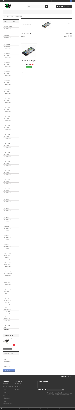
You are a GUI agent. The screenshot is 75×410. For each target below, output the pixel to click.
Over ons (6, 359)
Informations (8, 353)
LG (5, 287)
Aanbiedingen (8, 335)
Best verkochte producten (8, 386)
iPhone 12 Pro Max (8, 26)
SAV (6, 363)
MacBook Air (7, 322)
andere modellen (8, 275)
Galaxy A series (8, 262)
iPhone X (6, 114)
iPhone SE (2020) (8, 78)
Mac (6, 314)
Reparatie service (6, 398)
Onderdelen (7, 55)
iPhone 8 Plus (7, 123)
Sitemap (4, 401)
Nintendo (6, 307)
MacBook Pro (7, 318)
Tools (24, 12)
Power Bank (31, 12)
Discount (40, 12)
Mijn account (18, 381)
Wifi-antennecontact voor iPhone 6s (14, 339)
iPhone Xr (7, 87)
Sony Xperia (7, 302)
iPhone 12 (7, 39)
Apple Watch (7, 311)
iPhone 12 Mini (7, 46)
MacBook (6, 316)
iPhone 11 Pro (7, 60)
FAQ (6, 364)
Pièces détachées (8, 37)
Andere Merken (15, 12)
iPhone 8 (6, 132)
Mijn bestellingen (18, 383)
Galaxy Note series (8, 273)
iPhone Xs (7, 105)
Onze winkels (7, 366)
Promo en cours (6, 400)
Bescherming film (8, 28)
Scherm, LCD (7, 53)
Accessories (7, 30)
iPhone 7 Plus (7, 141)
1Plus (6, 293)
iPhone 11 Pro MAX (8, 51)
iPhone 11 (7, 69)
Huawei (6, 280)
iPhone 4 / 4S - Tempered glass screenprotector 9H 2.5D (29, 61)
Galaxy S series (8, 253)
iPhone (6, 12)
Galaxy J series (7, 268)
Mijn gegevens (17, 389)
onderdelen (7, 226)
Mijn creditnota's (18, 386)
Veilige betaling (7, 361)
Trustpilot (22, 42)
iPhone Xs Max (7, 96)
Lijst (71, 36)
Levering (6, 356)
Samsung (7, 251)
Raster (69, 36)
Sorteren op (23, 36)
